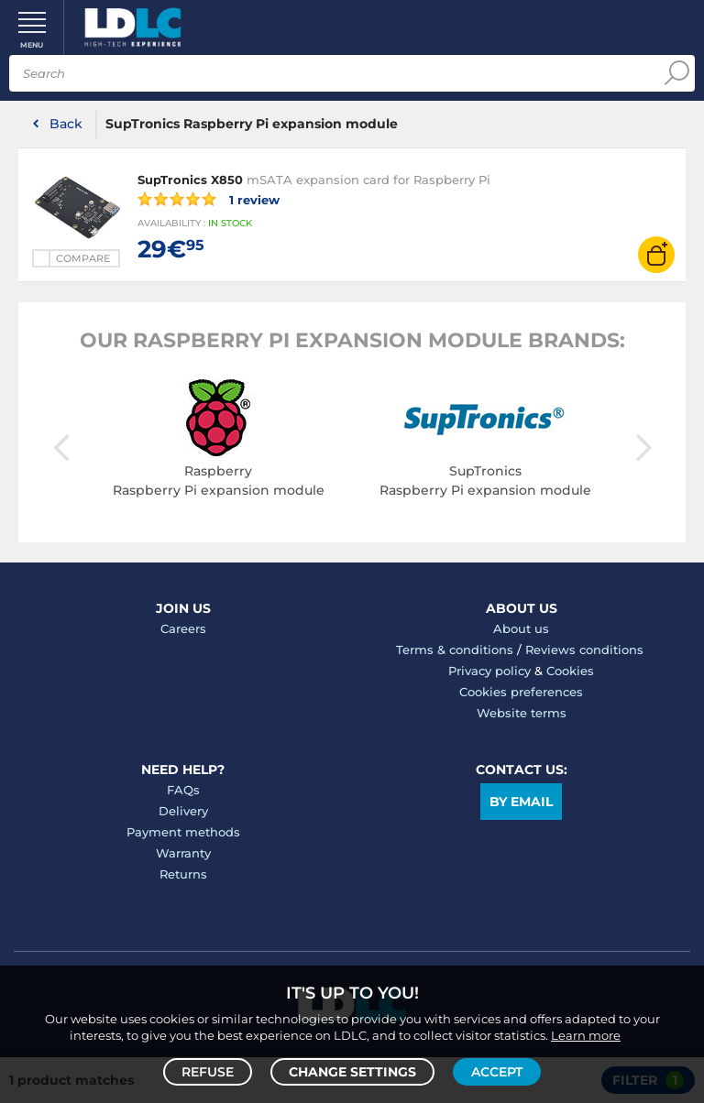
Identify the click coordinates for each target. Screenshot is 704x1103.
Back (66, 123)
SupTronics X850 (190, 179)
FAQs (183, 789)
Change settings (352, 1072)
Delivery (183, 810)
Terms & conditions (454, 649)
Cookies (570, 670)
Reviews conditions (584, 649)
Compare (83, 258)
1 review (209, 198)
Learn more (586, 1035)
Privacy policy (489, 670)
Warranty (183, 853)
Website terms (521, 712)
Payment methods (183, 832)
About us (521, 628)
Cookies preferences (521, 691)
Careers (183, 628)
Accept (496, 1072)
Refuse (208, 1072)
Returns (183, 874)
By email (521, 801)
